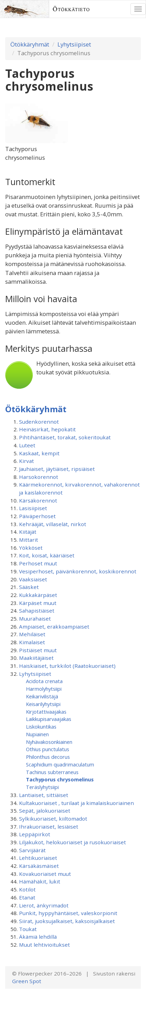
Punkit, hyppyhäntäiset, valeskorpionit (68, 913)
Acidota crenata (44, 681)
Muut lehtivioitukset (44, 944)
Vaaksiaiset (33, 579)
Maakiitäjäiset (36, 657)
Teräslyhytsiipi (42, 786)
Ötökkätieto (71, 9)
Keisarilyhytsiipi (43, 703)
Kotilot (27, 889)
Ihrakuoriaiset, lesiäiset (48, 826)
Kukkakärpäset (38, 594)
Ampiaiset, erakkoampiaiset (54, 626)
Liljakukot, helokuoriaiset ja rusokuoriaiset (72, 842)
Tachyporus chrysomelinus (60, 779)
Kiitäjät (27, 531)
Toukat (28, 928)
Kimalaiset (32, 642)
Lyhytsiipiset (74, 44)
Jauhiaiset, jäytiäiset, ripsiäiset (57, 468)
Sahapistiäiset (36, 610)
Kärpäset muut (37, 602)
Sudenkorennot (39, 421)
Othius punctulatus (47, 749)
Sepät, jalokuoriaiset (44, 810)
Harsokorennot (38, 476)
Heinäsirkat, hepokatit (47, 429)
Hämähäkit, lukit (39, 881)
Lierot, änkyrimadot (44, 905)
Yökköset (31, 547)
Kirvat (26, 460)
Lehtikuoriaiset (38, 857)
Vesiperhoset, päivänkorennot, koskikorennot (77, 571)
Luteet (27, 445)
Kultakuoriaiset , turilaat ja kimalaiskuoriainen (76, 802)
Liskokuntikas (41, 726)
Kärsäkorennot (38, 500)
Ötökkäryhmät (29, 44)
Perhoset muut (38, 563)
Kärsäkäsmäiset (39, 865)
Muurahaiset (35, 618)
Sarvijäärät (32, 850)
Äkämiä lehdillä (38, 936)
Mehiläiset (32, 634)
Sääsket (29, 586)
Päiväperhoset (37, 516)
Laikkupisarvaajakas (48, 718)
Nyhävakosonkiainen (49, 741)
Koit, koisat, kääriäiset (46, 555)
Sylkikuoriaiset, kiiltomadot (53, 818)
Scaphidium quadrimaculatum (60, 764)
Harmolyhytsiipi (44, 688)
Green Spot (26, 981)
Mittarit (28, 539)
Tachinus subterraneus (52, 772)
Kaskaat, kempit (39, 453)
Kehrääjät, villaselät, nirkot (52, 524)
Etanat (27, 897)
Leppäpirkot (34, 834)
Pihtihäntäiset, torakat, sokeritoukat (65, 437)
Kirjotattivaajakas (46, 711)
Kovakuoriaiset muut (45, 873)
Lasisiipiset (33, 508)
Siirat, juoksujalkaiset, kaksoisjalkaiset (67, 921)
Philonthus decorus (48, 756)
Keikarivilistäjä (42, 696)
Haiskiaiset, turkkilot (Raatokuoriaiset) (67, 665)
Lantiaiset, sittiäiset (43, 794)
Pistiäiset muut (38, 650)
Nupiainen (37, 734)
